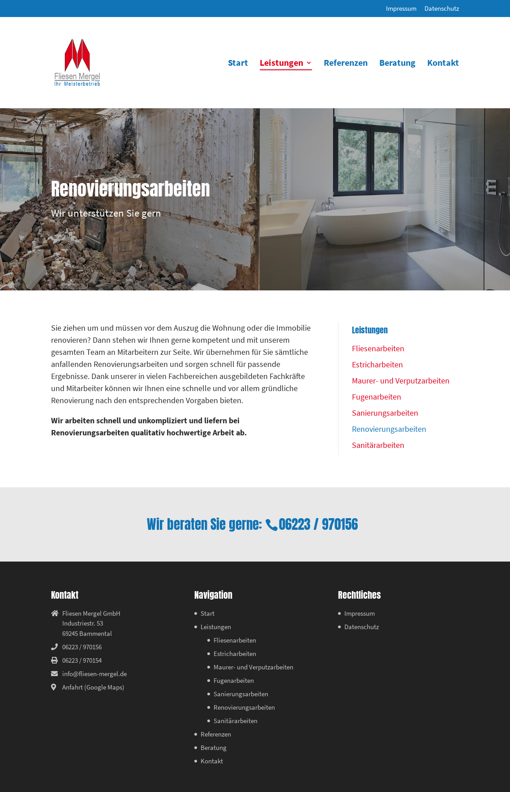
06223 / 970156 (318, 524)
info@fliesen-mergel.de (94, 673)
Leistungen (281, 64)
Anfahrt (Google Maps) (93, 687)
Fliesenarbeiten (378, 348)
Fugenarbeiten (376, 397)
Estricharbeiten (377, 364)
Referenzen (346, 64)
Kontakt (443, 64)
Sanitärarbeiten (378, 445)
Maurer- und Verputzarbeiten (401, 380)
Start (238, 64)
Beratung (397, 64)
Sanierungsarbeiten (385, 413)
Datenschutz (441, 9)
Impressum (401, 9)
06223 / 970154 (82, 660)
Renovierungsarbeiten (389, 429)
